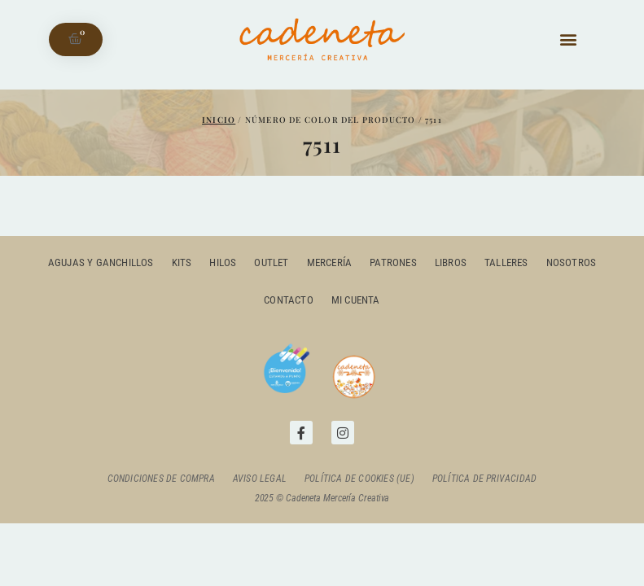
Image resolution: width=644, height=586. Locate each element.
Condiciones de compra (161, 478)
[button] (567, 39)
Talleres (506, 262)
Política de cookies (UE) (359, 478)
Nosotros (571, 262)
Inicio (218, 119)
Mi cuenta (355, 300)
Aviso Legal (260, 478)
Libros (451, 262)
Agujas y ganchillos (101, 262)
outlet (271, 262)
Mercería (330, 262)
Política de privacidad (484, 478)
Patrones (393, 262)
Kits (182, 262)
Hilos (222, 262)
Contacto (288, 300)
